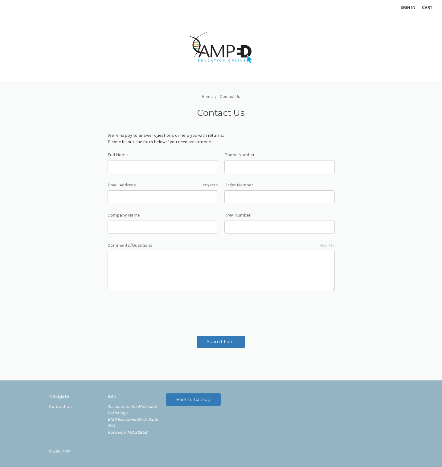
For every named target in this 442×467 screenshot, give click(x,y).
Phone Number (239, 154)
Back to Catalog (193, 399)
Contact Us (60, 406)
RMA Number (237, 215)
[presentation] (154, 311)
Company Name (124, 215)
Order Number (238, 185)
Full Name (118, 154)
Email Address (163, 185)
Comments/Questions (221, 245)
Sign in (407, 7)
